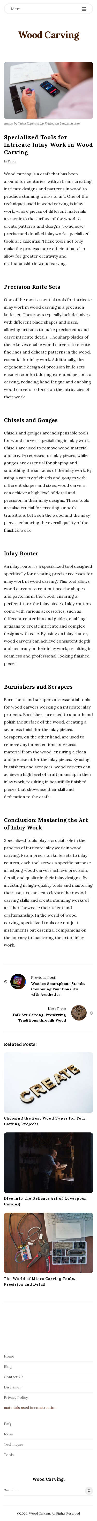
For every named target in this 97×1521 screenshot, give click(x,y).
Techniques (14, 1444)
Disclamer (12, 1387)
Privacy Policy (16, 1397)
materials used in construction (30, 1407)
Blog (8, 1366)
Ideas (8, 1434)
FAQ (7, 1423)
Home (9, 1356)
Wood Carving (48, 35)
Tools (12, 161)
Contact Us (14, 1377)
